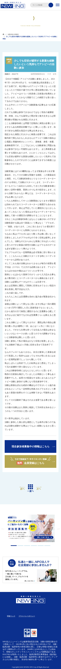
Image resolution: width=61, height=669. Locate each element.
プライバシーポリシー (27, 616)
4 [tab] (34, 545)
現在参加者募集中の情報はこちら (31, 446)
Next (58, 528)
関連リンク (11, 616)
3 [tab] (27, 545)
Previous (3, 528)
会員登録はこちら (30, 461)
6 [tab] (47, 545)
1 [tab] (14, 545)
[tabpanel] (30, 529)
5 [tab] (41, 545)
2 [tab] (20, 545)
